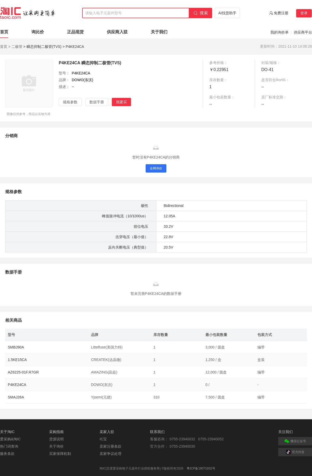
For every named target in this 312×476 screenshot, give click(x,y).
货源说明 (56, 439)
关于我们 (159, 32)
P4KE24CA (17, 385)
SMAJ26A (16, 397)
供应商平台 (303, 32)
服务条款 (7, 454)
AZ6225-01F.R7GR (23, 372)
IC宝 (103, 439)
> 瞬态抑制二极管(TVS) (42, 47)
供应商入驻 (117, 32)
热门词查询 (9, 446)
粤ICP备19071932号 (201, 468)
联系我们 (157, 432)
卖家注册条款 (110, 446)
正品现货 (75, 32)
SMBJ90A (16, 347)
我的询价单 (279, 32)
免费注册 (281, 13)
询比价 (37, 32)
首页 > (5, 47)
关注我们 (285, 432)
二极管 (16, 47)
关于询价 (56, 446)
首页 (4, 32)
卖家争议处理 (110, 454)
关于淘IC (7, 432)
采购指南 (56, 432)
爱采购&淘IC (10, 439)
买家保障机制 (60, 454)
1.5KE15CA (17, 360)
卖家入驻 (107, 432)
